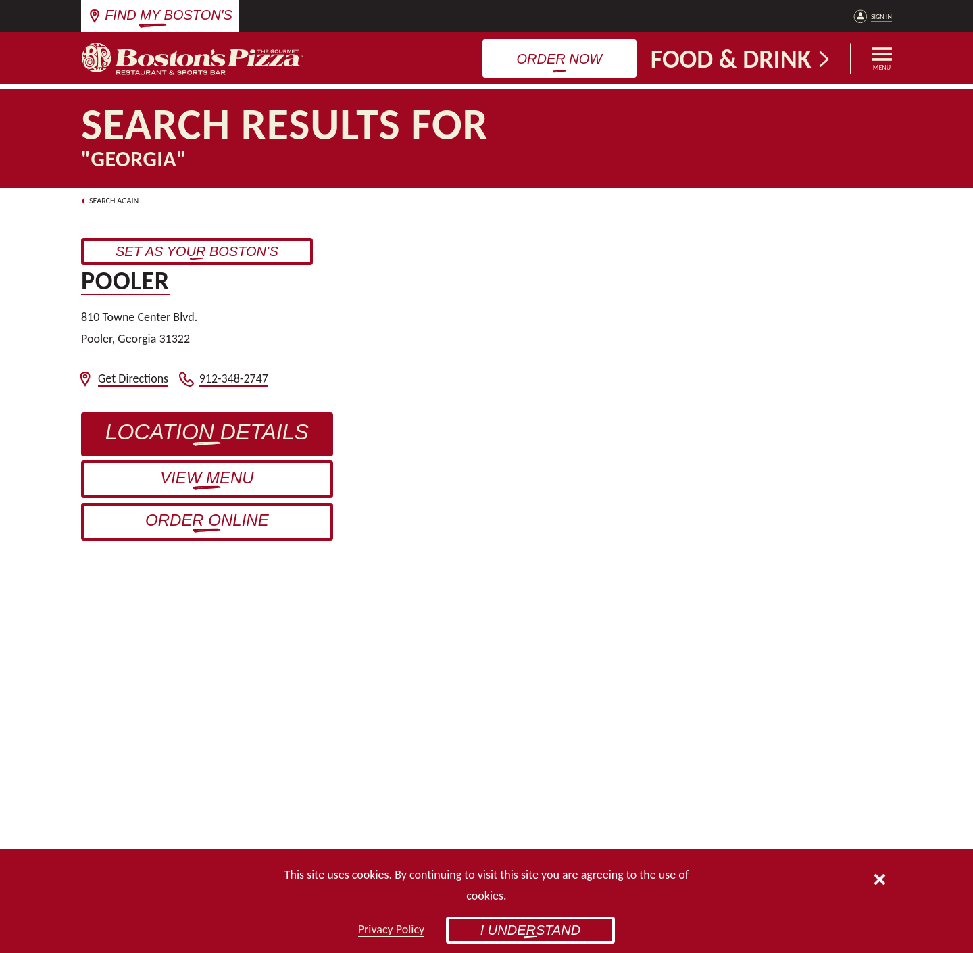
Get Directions (133, 378)
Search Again (110, 200)
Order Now (560, 58)
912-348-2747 (233, 379)
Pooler (125, 280)
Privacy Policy (391, 929)
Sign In (881, 16)
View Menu (207, 477)
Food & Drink (741, 59)
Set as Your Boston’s (214, 253)
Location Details (219, 438)
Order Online (207, 520)
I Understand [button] (530, 930)
